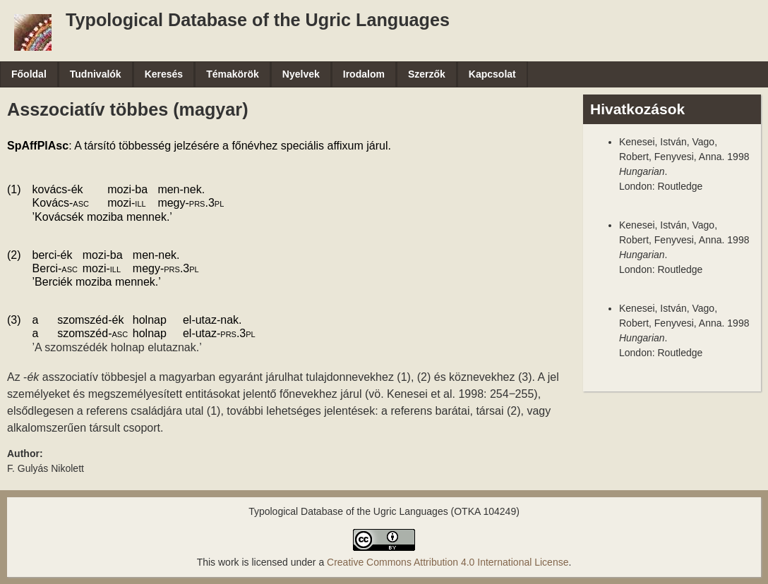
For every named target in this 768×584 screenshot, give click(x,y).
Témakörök (232, 74)
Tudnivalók (95, 74)
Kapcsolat (492, 74)
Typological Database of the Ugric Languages (258, 20)
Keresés (164, 74)
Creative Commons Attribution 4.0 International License (447, 562)
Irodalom (364, 74)
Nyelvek (301, 74)
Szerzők (426, 74)
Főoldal (29, 74)
